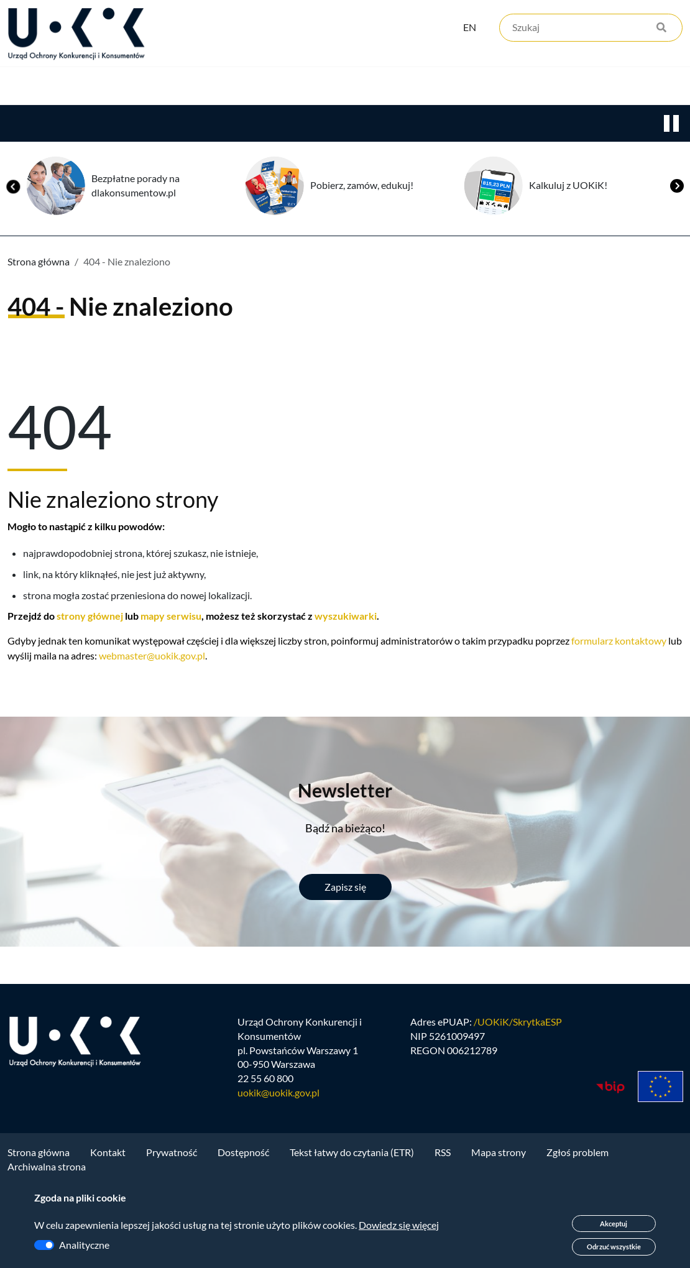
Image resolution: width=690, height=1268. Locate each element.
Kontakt (514, 87)
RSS (443, 1157)
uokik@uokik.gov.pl (278, 1098)
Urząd (22, 87)
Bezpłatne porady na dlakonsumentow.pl (135, 187)
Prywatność (171, 1157)
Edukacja (334, 87)
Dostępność (243, 1157)
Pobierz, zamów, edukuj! (361, 187)
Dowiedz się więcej (399, 1225)
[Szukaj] (591, 30)
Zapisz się (345, 888)
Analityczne (84, 1245)
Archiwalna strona (46, 1171)
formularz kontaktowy (618, 642)
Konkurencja (118, 87)
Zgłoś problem (577, 1157)
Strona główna (38, 263)
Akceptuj (613, 1224)
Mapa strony (498, 1157)
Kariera (425, 87)
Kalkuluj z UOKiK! (568, 187)
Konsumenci (231, 87)
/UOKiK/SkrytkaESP (518, 1026)
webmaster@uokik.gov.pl (152, 657)
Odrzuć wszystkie (614, 1247)
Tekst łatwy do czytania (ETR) (352, 1157)
